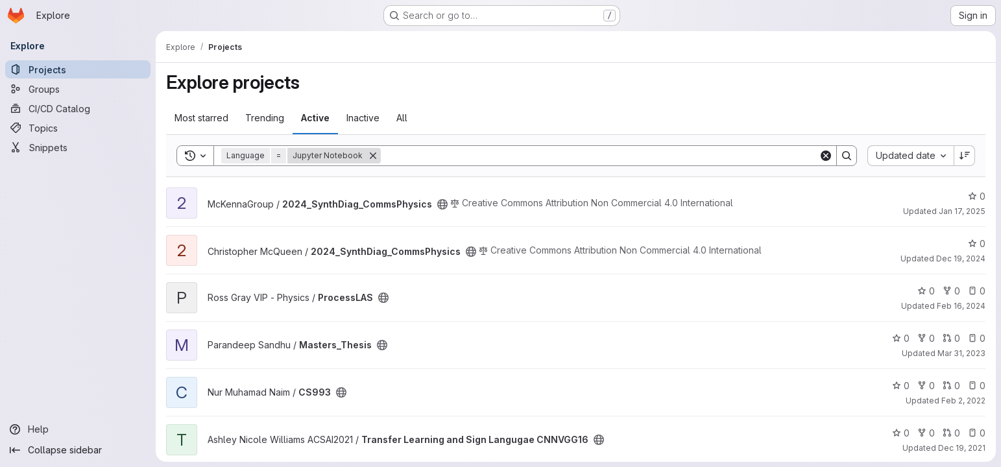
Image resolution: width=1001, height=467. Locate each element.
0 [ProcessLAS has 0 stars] (926, 290)
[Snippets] (78, 147)
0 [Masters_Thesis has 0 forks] (926, 338)
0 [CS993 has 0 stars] (901, 385)
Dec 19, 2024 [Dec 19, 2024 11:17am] (960, 258)
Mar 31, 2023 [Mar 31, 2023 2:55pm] (961, 353)
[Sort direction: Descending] (964, 155)
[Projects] (78, 69)
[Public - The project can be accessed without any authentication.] (442, 204)
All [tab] (401, 117)
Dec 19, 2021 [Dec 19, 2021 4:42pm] (961, 448)
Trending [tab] (264, 117)
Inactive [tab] (363, 117)
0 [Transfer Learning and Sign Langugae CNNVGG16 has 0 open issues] (976, 432)
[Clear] (826, 155)
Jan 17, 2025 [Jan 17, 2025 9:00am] (962, 211)
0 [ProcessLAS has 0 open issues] (976, 290)
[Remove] (373, 155)
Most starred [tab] (201, 117)
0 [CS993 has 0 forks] (926, 385)
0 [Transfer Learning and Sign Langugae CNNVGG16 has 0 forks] (926, 432)
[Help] (78, 429)
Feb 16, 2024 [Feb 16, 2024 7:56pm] (961, 306)
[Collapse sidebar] (78, 450)
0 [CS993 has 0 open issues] (976, 385)
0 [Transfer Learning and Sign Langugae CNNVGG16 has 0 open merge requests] (951, 432)
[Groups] (78, 89)
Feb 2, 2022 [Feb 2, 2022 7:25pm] (963, 400)
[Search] (599, 155)
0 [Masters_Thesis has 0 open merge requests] (951, 338)
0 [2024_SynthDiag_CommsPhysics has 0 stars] (976, 196)
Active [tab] (315, 117)
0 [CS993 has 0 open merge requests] (951, 385)
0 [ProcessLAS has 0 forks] (951, 290)
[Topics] (78, 128)
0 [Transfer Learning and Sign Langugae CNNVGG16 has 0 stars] (901, 432)
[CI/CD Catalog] (78, 108)
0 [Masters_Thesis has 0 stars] (901, 338)
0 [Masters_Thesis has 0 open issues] (976, 338)
